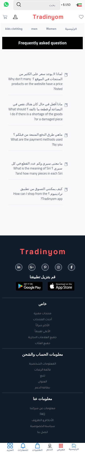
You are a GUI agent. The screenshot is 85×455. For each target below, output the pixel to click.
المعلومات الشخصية (42, 364)
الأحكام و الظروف (43, 420)
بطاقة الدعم (42, 387)
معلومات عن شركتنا (42, 408)
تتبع (42, 376)
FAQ (42, 414)
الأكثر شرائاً (42, 325)
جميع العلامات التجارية (42, 337)
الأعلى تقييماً (42, 331)
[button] (61, 286)
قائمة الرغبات (42, 370)
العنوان (42, 382)
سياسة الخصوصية (42, 426)
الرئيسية (71, 29)
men (34, 29)
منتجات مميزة (42, 313)
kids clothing (14, 29)
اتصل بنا (42, 432)
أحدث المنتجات (42, 319)
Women (51, 29)
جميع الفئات (42, 343)
